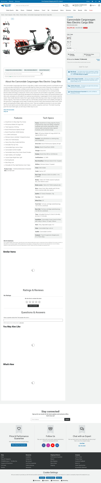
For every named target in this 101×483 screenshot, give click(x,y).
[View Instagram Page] (95, 1)
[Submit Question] (41, 73)
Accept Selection (50, 477)
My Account (29, 461)
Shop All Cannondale (9, 109)
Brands (80, 10)
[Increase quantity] (75, 50)
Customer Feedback (80, 461)
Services (17, 1)
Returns (52, 459)
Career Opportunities (80, 465)
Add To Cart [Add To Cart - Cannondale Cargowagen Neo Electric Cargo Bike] (83, 67)
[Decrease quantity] (68, 50)
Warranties (28, 467)
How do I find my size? (44, 70)
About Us (77, 463)
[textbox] (33, 320)
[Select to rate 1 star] (26, 302)
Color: (70, 34)
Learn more (21, 322)
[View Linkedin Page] (57, 445)
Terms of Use (78, 457)
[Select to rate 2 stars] (29, 302)
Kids (74, 10)
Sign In (93, 5)
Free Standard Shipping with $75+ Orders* (52, 1)
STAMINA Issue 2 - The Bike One (9, 461)
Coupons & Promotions (7, 463)
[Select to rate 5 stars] (39, 302)
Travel (43, 10)
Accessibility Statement (81, 467)
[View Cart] (99, 5)
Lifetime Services (30, 465)
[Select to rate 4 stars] (36, 302)
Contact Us (28, 459)
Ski (48, 10)
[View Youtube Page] (99, 1)
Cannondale (70, 17)
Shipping (52, 465)
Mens (62, 10)
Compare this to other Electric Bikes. (14, 70)
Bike (17, 10)
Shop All (6, 111)
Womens (68, 10)
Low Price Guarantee (31, 463)
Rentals (11, 1)
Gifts (85, 10)
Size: (69, 41)
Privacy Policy (78, 459)
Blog (87, 1)
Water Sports (10, 10)
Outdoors (36, 10)
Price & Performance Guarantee (78, 91)
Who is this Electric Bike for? (30, 70)
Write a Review (33, 305)
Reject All (59, 477)
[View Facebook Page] (92, 1)
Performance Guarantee (56, 457)
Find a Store (4, 1)
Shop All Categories (6, 459)
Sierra (10, 76)
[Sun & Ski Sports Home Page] (6, 5)
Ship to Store (53, 463)
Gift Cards (3, 465)
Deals (91, 10)
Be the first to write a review (72, 24)
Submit (67, 419)
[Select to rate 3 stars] (33, 302)
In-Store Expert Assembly (76, 78)
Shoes (22, 10)
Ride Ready (73, 71)
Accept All (42, 477)
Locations (28, 457)
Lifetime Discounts (75, 85)
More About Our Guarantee (19, 445)
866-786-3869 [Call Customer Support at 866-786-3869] (81, 445)
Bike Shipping (53, 461)
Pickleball (29, 10)
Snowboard (55, 10)
